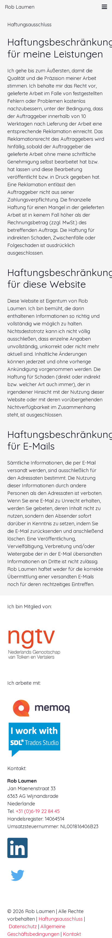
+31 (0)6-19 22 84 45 (38, 811)
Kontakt (72, 934)
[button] (104, 6)
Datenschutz (23, 926)
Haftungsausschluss (61, 919)
